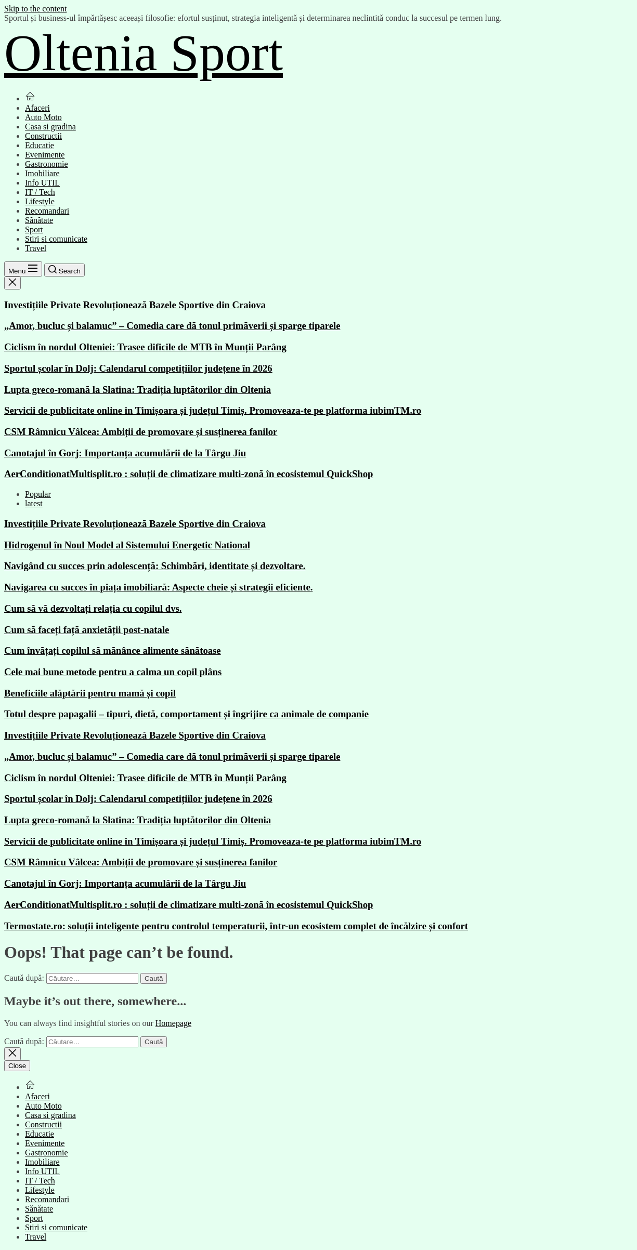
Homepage (173, 1023)
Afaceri (37, 107)
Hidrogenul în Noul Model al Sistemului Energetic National (127, 545)
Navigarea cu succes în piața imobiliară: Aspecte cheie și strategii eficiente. (158, 587)
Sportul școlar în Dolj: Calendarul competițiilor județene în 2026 (138, 368)
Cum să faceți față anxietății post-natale (86, 629)
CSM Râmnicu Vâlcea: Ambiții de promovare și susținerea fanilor (140, 431)
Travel (35, 248)
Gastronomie (46, 164)
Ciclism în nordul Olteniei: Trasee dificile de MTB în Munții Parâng (145, 346)
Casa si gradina (50, 126)
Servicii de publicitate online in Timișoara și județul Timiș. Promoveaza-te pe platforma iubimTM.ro (212, 410)
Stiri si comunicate (56, 238)
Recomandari (47, 210)
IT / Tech (40, 192)
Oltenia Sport (143, 53)
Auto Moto (43, 117)
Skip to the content (35, 8)
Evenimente (44, 154)
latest (34, 503)
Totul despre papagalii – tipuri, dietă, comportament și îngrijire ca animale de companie (186, 713)
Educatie (39, 145)
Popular (38, 494)
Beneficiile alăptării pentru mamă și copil (90, 693)
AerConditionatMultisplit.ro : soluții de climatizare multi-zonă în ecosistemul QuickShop (188, 473)
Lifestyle (40, 201)
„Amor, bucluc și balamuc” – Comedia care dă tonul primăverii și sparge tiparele (172, 325)
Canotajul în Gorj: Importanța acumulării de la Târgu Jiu (125, 453)
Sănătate (39, 220)
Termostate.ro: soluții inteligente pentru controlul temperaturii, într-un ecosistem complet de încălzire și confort (236, 925)
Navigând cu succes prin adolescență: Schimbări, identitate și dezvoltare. (154, 565)
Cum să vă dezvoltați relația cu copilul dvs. (93, 608)
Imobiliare (42, 173)
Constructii (43, 135)
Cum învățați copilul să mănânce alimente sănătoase (112, 650)
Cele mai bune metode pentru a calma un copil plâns (113, 671)
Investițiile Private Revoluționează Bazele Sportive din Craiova (135, 304)
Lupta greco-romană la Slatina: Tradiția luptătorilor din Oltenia (137, 389)
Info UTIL (42, 182)
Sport (34, 229)
